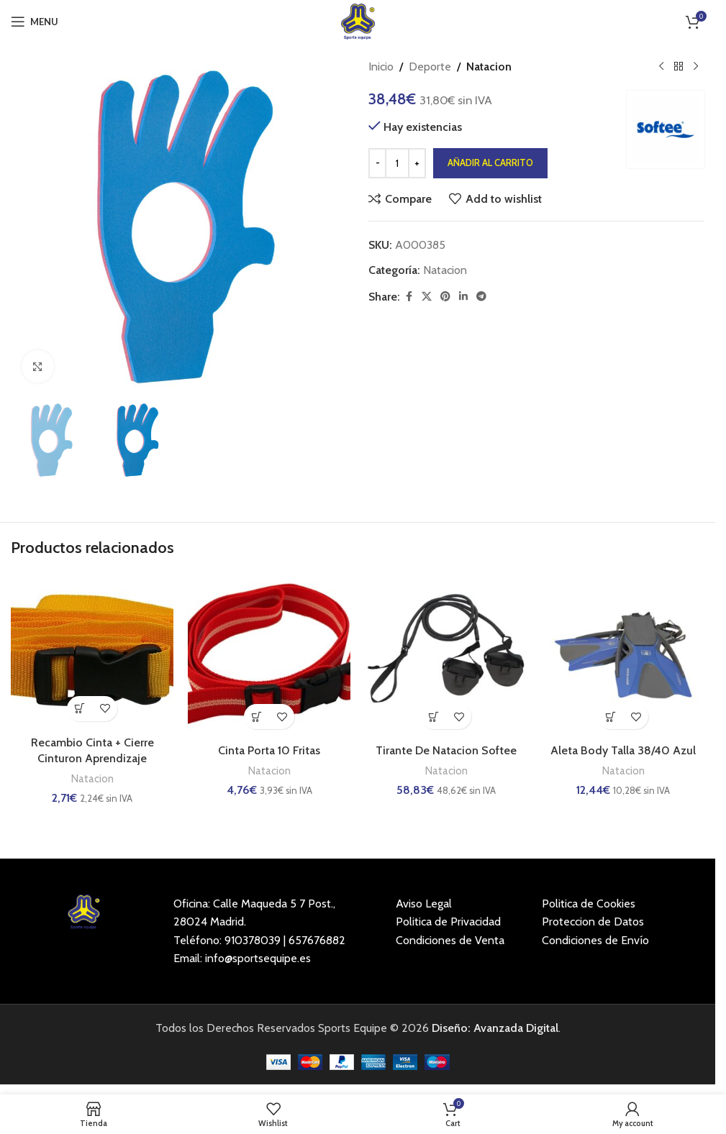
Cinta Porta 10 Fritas (269, 750)
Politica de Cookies (588, 903)
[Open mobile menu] (34, 21)
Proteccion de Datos (593, 921)
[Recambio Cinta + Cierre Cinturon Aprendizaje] (92, 651)
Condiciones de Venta (450, 940)
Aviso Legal (424, 903)
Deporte (430, 66)
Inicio (381, 66)
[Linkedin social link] (463, 296)
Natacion (489, 66)
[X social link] (426, 296)
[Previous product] (661, 67)
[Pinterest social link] (445, 296)
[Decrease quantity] (377, 163)
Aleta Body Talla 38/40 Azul (623, 750)
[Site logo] (358, 20)
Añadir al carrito (490, 162)
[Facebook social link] (408, 296)
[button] (79, 708)
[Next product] (695, 67)
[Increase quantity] (417, 163)
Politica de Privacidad (448, 921)
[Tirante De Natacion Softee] (446, 655)
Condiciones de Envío (595, 940)
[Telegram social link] (481, 296)
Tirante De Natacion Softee (446, 750)
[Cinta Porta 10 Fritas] (269, 655)
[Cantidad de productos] (397, 163)
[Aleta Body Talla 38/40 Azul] (623, 655)
